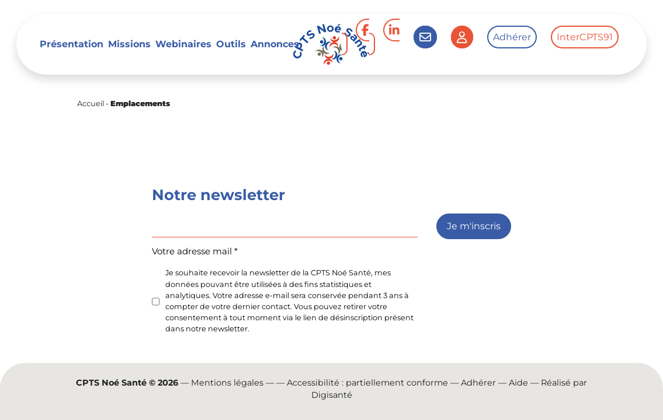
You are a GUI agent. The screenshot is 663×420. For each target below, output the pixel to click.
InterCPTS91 (585, 37)
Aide (518, 382)
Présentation (71, 44)
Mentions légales (227, 382)
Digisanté (331, 395)
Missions (129, 44)
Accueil (90, 103)
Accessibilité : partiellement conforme (367, 382)
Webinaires (183, 44)
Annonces (275, 44)
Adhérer (512, 37)
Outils (231, 44)
